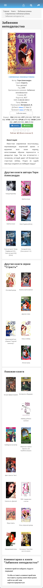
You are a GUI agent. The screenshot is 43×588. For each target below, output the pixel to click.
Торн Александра (24, 80)
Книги (13, 11)
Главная (6, 11)
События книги (21, 113)
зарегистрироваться (16, 582)
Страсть (24, 83)
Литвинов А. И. (26, 105)
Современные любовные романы (17, 14)
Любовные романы (25, 11)
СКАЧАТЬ (15, 126)
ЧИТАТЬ (27, 126)
